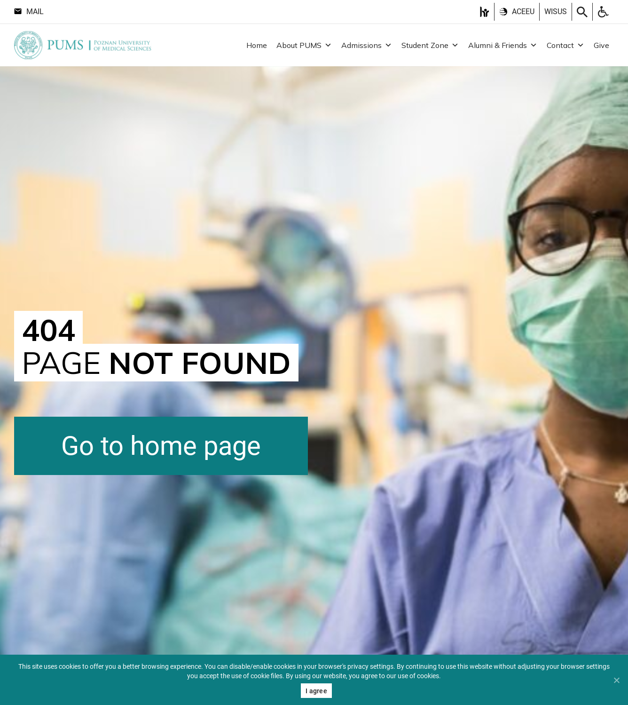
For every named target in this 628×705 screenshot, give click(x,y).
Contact (565, 45)
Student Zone (430, 45)
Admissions (366, 45)
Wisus (555, 11)
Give (601, 45)
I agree (316, 691)
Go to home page (161, 445)
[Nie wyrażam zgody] (616, 680)
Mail (29, 11)
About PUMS (304, 45)
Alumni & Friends (502, 45)
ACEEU (516, 11)
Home (256, 45)
